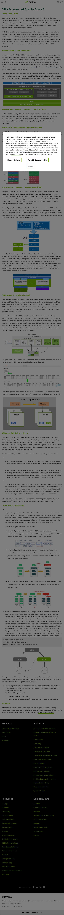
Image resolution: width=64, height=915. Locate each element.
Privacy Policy (22, 150)
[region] (32, 151)
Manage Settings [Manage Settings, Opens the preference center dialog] (13, 160)
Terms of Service (22, 152)
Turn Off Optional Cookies (37, 160)
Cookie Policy (34, 150)
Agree (30, 166)
